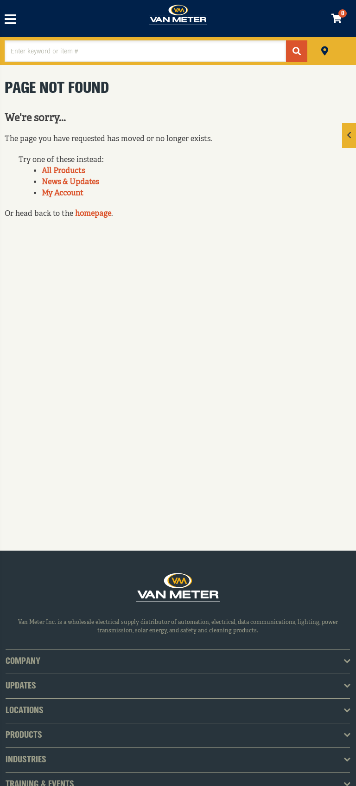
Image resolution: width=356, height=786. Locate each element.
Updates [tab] (21, 686)
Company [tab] (23, 661)
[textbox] (145, 51)
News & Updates (70, 182)
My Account (62, 193)
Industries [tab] (26, 760)
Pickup (325, 50)
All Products (63, 171)
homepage (93, 214)
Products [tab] (24, 735)
